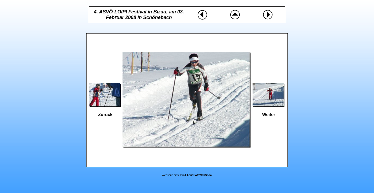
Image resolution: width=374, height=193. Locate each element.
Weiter (268, 114)
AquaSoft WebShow (199, 175)
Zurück (105, 114)
